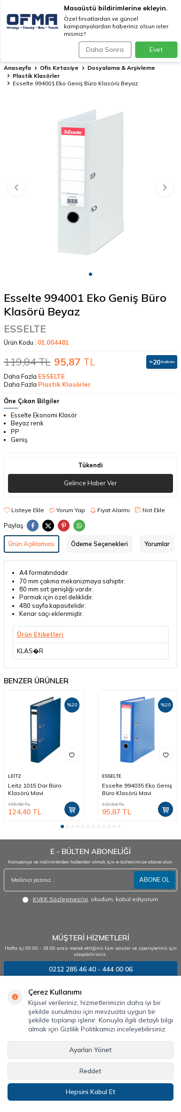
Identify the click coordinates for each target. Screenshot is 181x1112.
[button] (90, 274)
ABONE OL (154, 879)
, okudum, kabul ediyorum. (90, 899)
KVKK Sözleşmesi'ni (60, 899)
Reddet (90, 1071)
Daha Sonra (105, 49)
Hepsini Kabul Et (91, 1091)
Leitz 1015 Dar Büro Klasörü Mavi (35, 789)
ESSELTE (25, 329)
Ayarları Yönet (90, 1050)
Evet (156, 49)
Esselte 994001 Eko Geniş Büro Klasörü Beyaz (75, 83)
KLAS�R (30, 651)
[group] (90, 182)
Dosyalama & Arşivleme (121, 67)
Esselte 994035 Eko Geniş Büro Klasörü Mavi (137, 789)
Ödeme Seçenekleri (99, 544)
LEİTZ (14, 776)
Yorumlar (157, 544)
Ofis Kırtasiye (59, 67)
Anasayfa (17, 67)
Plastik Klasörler (36, 75)
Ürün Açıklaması (31, 544)
